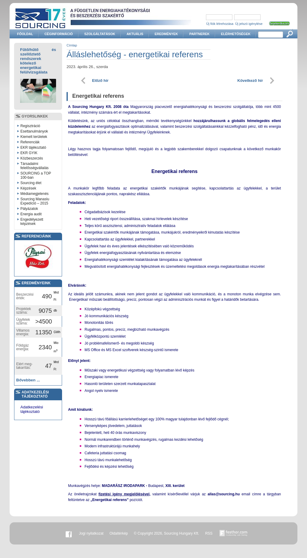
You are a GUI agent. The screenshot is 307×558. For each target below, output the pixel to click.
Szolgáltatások (99, 34)
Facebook (68, 533)
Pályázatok (29, 209)
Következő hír (250, 80)
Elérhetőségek (235, 34)
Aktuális (135, 34)
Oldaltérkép (118, 533)
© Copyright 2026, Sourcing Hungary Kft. (166, 533)
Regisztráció (30, 126)
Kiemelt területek (33, 137)
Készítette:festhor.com (234, 533)
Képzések (28, 188)
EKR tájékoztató (33, 147)
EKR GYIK (28, 153)
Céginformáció (58, 34)
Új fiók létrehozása (220, 23)
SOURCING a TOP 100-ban (35, 175)
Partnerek (199, 34)
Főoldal (25, 34)
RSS (209, 533)
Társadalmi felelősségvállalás (34, 166)
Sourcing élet (30, 183)
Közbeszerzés (31, 158)
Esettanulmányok (34, 131)
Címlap (72, 45)
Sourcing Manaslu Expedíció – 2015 (34, 201)
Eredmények (166, 34)
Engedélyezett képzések (31, 221)
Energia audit (31, 214)
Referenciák (30, 142)
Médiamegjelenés (34, 194)
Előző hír (100, 80)
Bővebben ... (28, 380)
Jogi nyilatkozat (91, 533)
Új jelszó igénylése (249, 23)
